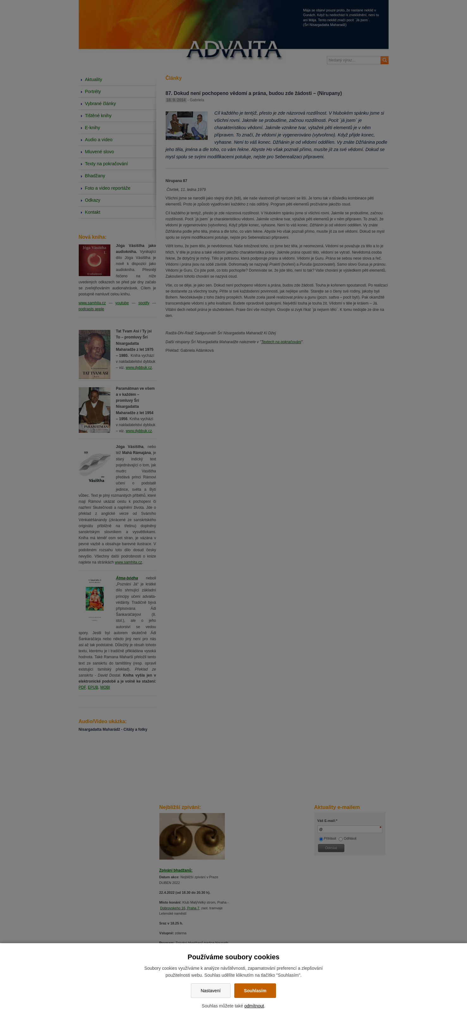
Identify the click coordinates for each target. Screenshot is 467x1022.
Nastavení (211, 990)
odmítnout (254, 1005)
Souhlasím (255, 990)
